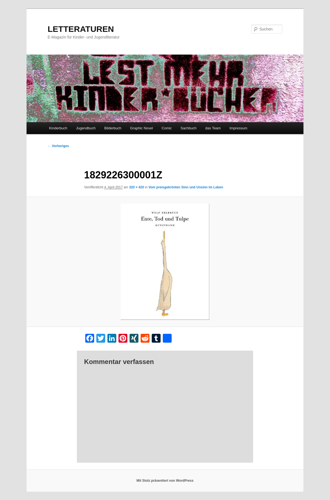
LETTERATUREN (81, 29)
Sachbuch (189, 128)
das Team (213, 128)
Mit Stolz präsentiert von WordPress (165, 481)
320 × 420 (136, 187)
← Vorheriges (58, 146)
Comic (167, 128)
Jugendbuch (86, 128)
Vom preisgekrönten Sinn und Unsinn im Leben (185, 187)
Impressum (238, 128)
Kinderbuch (58, 128)
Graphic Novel (141, 128)
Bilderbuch (112, 128)
